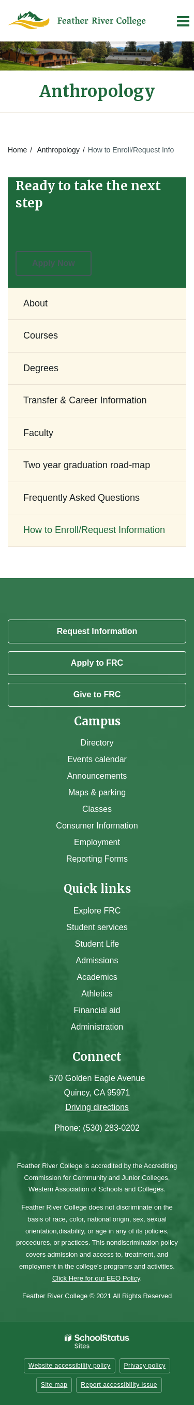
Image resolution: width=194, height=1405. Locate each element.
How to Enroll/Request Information (94, 530)
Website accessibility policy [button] (69, 1365)
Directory (96, 742)
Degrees (40, 368)
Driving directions (97, 1107)
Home (17, 150)
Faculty (38, 433)
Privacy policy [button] (145, 1365)
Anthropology (58, 150)
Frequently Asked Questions (81, 498)
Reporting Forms (97, 858)
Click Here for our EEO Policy (96, 1278)
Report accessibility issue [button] (119, 1384)
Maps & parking (97, 792)
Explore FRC (97, 910)
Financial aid (97, 1010)
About (35, 303)
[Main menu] (182, 20)
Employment (97, 842)
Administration (97, 1026)
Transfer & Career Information (84, 400)
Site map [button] (54, 1384)
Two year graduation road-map (86, 465)
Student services (96, 927)
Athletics (96, 993)
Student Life (97, 943)
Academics (97, 977)
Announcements (97, 775)
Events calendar (97, 759)
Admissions (97, 960)
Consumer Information (97, 825)
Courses (40, 335)
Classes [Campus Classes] (97, 809)
